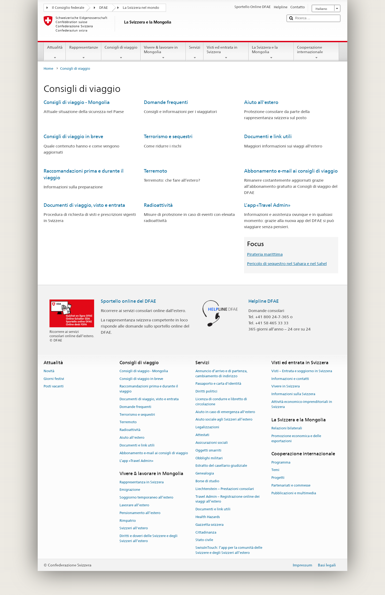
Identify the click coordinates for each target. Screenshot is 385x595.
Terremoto (155, 171)
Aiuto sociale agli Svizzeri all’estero (223, 420)
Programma (280, 462)
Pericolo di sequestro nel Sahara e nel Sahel (287, 263)
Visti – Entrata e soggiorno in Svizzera (301, 371)
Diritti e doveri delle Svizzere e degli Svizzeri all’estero (149, 538)
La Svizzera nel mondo (141, 8)
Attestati (202, 435)
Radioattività (158, 205)
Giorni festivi (54, 379)
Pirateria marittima (265, 254)
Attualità (55, 52)
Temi (275, 470)
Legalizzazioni (207, 427)
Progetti (277, 478)
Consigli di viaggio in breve (73, 136)
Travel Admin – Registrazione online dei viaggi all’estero (227, 499)
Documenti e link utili (268, 136)
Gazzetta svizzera (209, 525)
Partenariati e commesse (290, 485)
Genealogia (204, 473)
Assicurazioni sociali (211, 443)
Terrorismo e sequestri (168, 136)
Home (48, 69)
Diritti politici (206, 391)
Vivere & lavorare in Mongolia (163, 52)
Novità (49, 371)
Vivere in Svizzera (285, 386)
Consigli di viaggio (121, 52)
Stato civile (204, 540)
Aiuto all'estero (261, 102)
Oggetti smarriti (208, 450)
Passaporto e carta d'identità (218, 384)
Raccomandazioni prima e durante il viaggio (149, 389)
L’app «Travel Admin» (267, 205)
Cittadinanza (205, 532)
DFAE (103, 8)
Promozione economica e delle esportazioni (296, 438)
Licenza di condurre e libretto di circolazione (221, 401)
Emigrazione (130, 490)
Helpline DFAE (263, 301)
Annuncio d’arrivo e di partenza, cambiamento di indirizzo (221, 373)
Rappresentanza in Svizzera (142, 482)
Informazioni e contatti (290, 379)
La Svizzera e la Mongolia (271, 52)
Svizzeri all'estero (134, 528)
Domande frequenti (166, 102)
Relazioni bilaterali (286, 428)
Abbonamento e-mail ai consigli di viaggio (291, 171)
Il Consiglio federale (68, 8)
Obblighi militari (209, 458)
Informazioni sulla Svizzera (293, 394)
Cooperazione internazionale (316, 52)
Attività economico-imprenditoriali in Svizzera (301, 404)
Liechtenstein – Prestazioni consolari (224, 489)
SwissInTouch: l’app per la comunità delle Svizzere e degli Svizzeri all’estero (228, 550)
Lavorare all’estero (134, 505)
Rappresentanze (83, 52)
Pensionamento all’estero (140, 513)
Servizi (194, 52)
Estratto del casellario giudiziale (221, 466)
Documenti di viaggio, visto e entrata (84, 205)
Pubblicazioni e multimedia (293, 493)
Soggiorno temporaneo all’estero (146, 497)
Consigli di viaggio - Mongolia (77, 102)
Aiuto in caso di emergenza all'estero (225, 412)
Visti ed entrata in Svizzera (226, 52)
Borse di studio (207, 481)
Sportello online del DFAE (128, 301)
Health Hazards (207, 517)
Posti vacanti (54, 386)
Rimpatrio (128, 521)
